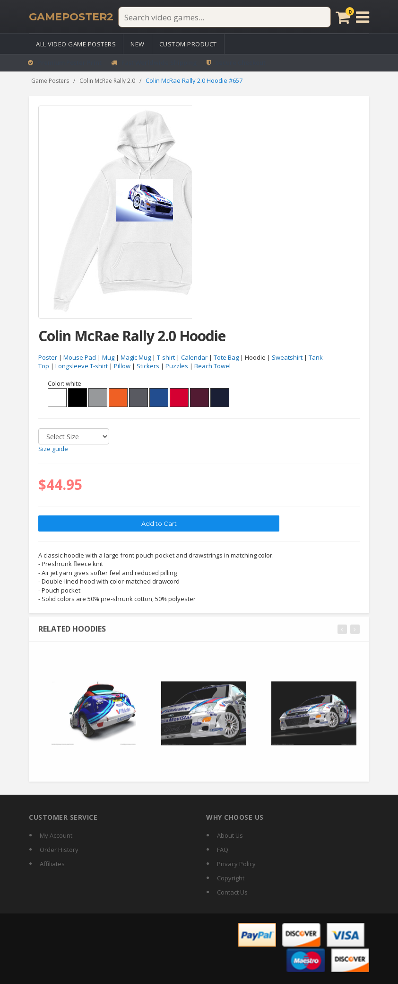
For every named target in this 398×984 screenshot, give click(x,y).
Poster (47, 357)
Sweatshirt (287, 357)
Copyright (230, 878)
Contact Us (232, 892)
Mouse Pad (79, 357)
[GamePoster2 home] (71, 17)
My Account (56, 835)
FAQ (222, 849)
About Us (230, 835)
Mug (108, 357)
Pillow (122, 366)
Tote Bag (226, 357)
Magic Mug (136, 357)
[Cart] (343, 17)
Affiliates (52, 864)
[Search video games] (224, 17)
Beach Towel (212, 366)
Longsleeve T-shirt (81, 366)
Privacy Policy (236, 864)
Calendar (194, 357)
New (137, 44)
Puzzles (176, 366)
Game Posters (50, 81)
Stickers (148, 366)
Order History (59, 849)
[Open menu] (362, 17)
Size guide (53, 449)
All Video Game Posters (76, 44)
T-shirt (166, 357)
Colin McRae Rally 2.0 (107, 81)
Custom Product (188, 44)
